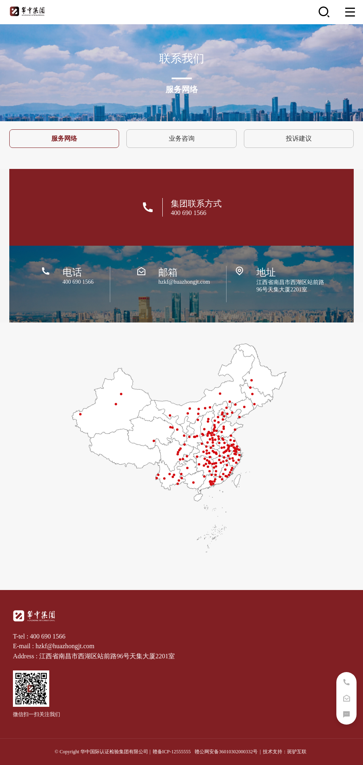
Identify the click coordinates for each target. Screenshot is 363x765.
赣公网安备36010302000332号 (226, 751)
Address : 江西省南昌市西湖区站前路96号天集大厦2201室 (94, 656)
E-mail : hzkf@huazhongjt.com (53, 646)
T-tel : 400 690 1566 (39, 636)
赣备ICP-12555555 (172, 751)
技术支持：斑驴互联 (284, 751)
